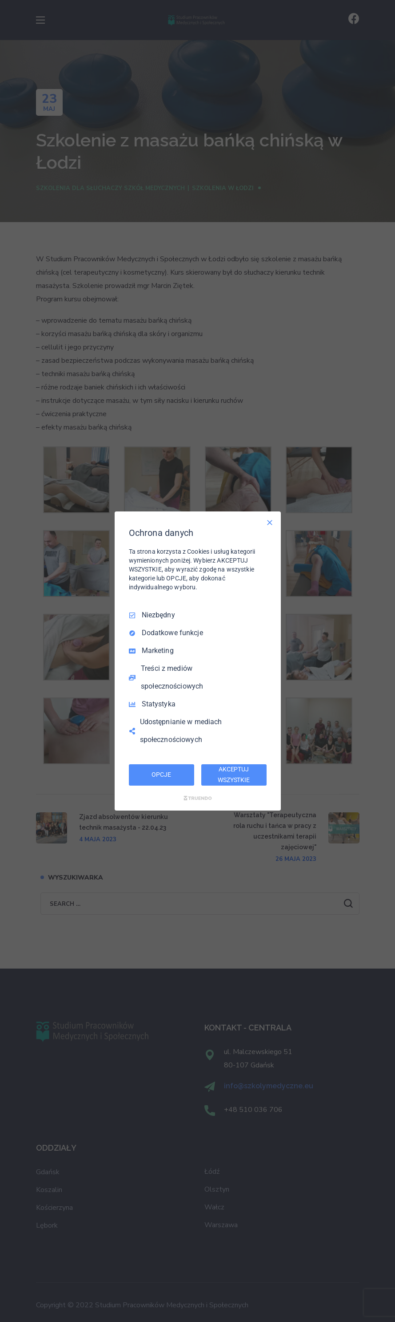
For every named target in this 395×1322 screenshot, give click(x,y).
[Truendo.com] (197, 798)
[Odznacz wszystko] (270, 522)
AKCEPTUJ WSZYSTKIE (234, 774)
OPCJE (161, 774)
